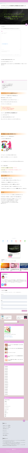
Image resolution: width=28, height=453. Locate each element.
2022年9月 (6, 366)
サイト (2, 307)
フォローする (10, 256)
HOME (14, 449)
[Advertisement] (14, 73)
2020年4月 (6, 376)
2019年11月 (6, 384)
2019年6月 (6, 392)
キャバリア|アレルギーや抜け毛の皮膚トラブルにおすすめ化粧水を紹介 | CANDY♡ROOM (14, 443)
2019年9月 (6, 387)
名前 (2, 300)
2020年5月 (6, 374)
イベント (6, 259)
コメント (2, 294)
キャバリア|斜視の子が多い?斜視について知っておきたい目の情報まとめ (11, 442)
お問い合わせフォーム (6, 428)
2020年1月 (6, 381)
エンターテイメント (7, 406)
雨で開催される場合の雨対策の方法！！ (7, 85)
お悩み (6, 401)
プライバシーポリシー (6, 433)
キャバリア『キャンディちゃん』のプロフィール (8, 440)
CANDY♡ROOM (7, 399)
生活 (5, 414)
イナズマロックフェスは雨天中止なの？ (7, 84)
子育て (6, 411)
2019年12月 (6, 382)
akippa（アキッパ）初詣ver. (7, 425)
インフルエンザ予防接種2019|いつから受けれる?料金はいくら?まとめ (11, 444)
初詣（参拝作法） (5, 435)
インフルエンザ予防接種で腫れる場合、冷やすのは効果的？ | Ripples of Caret (14, 445)
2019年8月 (6, 389)
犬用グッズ (6, 412)
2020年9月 (6, 369)
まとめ (3, 88)
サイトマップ (5, 430)
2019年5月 (6, 394)
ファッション (7, 409)
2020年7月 (6, 371)
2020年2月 (6, 379)
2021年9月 (6, 368)
